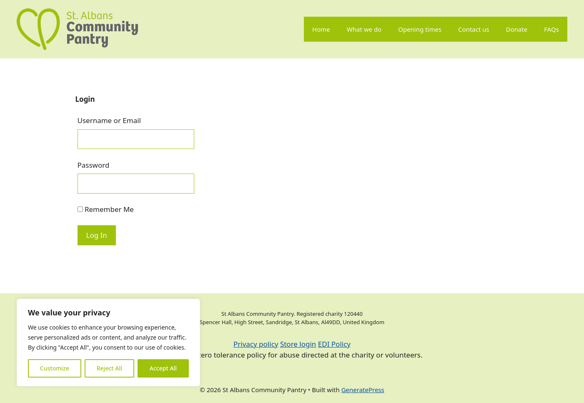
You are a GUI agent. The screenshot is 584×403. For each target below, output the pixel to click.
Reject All (109, 368)
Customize (54, 368)
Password (94, 165)
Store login (298, 344)
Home (321, 29)
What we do (364, 29)
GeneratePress (362, 389)
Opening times (419, 29)
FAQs (551, 29)
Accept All (163, 368)
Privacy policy (255, 344)
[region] (108, 342)
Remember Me (106, 209)
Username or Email (109, 120)
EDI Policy (334, 344)
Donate (517, 29)
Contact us (473, 29)
